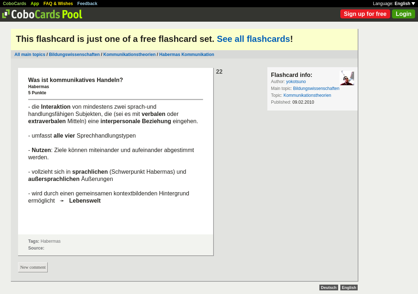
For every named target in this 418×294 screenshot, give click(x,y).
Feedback (87, 3)
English (405, 3)
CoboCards (14, 3)
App (35, 3)
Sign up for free (365, 14)
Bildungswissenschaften (74, 54)
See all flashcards (253, 39)
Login (403, 14)
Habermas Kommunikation (186, 54)
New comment (33, 267)
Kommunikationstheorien (129, 54)
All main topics (29, 54)
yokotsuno (296, 81)
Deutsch (328, 287)
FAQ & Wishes (58, 3)
